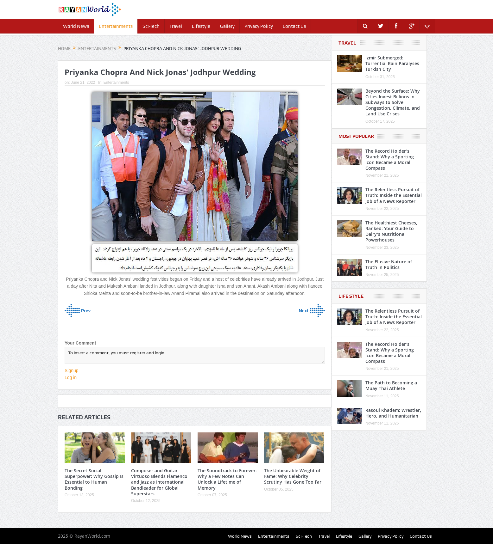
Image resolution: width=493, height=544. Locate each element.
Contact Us (294, 26)
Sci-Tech (151, 26)
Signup (72, 370)
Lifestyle (201, 26)
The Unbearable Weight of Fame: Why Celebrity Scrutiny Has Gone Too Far (292, 476)
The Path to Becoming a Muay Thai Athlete (391, 385)
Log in (71, 377)
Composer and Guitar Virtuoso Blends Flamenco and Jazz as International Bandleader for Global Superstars (159, 482)
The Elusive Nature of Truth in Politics (388, 264)
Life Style (350, 296)
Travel (175, 26)
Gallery (227, 26)
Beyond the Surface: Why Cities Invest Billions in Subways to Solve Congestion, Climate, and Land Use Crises (392, 102)
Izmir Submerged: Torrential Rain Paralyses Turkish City (392, 63)
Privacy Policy (258, 26)
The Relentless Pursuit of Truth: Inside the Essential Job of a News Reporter (393, 195)
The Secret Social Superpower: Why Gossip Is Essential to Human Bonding (94, 479)
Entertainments (116, 26)
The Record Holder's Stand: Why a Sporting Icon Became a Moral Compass (389, 159)
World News (76, 26)
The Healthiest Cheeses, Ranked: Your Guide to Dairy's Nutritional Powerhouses (391, 231)
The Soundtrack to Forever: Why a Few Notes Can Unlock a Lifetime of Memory (227, 479)
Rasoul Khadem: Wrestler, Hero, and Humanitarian (393, 413)
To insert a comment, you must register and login (195, 355)
